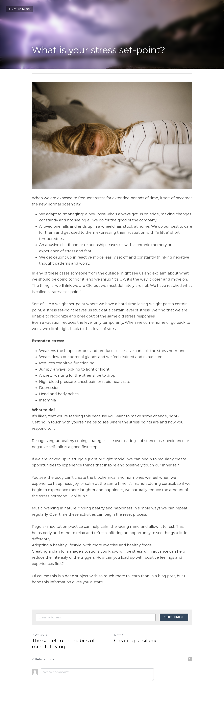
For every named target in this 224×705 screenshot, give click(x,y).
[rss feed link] (190, 659)
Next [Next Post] (119, 635)
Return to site (19, 9)
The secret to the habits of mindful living (63, 643)
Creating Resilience (137, 640)
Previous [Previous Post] (39, 635)
